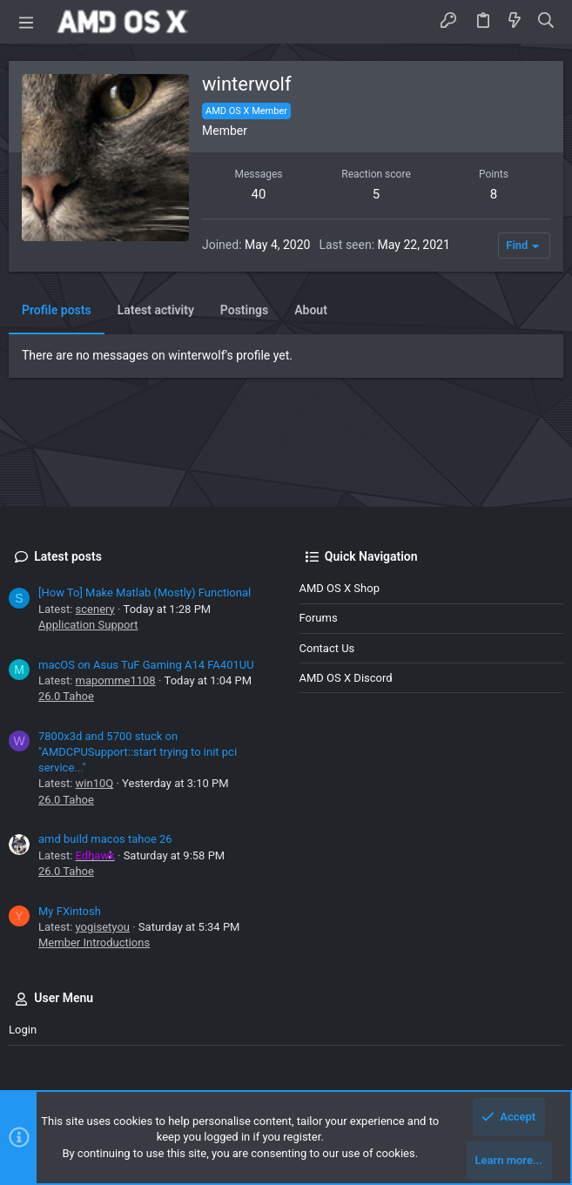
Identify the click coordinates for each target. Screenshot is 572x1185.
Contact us (327, 648)
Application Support (88, 624)
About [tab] (310, 310)
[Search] (546, 21)
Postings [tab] (244, 310)
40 (259, 194)
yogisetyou (103, 926)
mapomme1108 (116, 680)
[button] (26, 21)
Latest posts (68, 556)
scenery (95, 609)
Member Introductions (94, 942)
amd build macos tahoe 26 (105, 838)
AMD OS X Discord (346, 677)
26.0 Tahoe (66, 696)
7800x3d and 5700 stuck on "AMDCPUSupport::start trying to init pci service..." (137, 752)
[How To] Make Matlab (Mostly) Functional (144, 592)
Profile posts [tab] (56, 310)
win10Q (95, 783)
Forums (318, 617)
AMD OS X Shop (339, 588)
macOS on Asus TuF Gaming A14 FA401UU (146, 664)
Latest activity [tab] (156, 310)
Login (23, 1029)
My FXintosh (69, 911)
